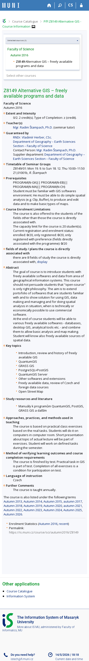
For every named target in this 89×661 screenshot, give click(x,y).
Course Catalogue (25, 21)
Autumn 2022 (13, 510)
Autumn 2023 (32, 510)
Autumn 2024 (52, 510)
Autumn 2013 (13, 501)
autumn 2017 (72, 501)
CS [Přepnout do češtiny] (70, 5)
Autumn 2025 (72, 510)
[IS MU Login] (81, 5)
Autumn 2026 (13, 514)
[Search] (60, 5)
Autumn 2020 (52, 506)
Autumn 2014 (32, 501)
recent (63, 524)
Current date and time (69, 659)
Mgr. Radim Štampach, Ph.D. (33, 127)
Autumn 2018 (13, 506)
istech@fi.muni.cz (22, 659)
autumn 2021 (72, 506)
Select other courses (21, 75)
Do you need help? (23, 654)
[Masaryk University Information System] (10, 5)
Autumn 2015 (52, 501)
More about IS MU (28, 627)
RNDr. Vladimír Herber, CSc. (32, 137)
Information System (21, 596)
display (42, 262)
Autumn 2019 (32, 506)
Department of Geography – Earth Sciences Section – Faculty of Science (44, 143)
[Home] (49, 5)
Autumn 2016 (48, 524)
